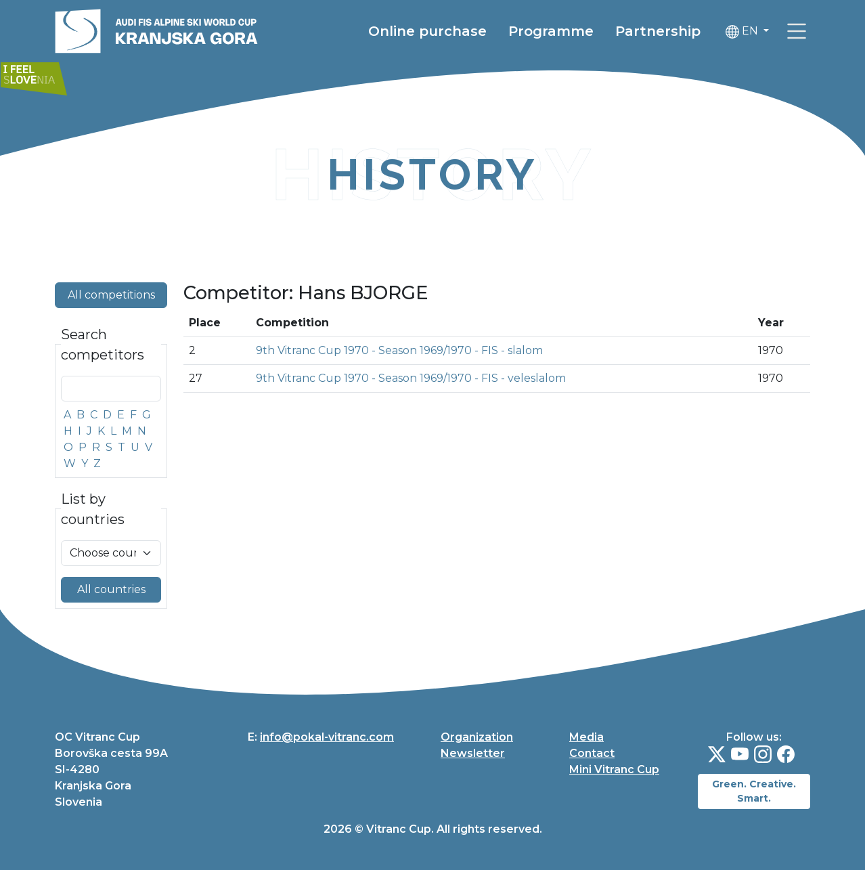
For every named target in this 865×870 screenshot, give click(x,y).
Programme (551, 31)
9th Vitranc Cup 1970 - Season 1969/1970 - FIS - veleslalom (411, 378)
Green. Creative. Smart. (754, 791)
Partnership (658, 31)
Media (586, 737)
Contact (592, 753)
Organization (477, 737)
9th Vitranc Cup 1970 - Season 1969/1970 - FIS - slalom (399, 350)
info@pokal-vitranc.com (327, 737)
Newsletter (473, 753)
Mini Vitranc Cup (614, 769)
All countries (111, 589)
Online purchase (427, 31)
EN (743, 31)
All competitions (111, 294)
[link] (796, 31)
